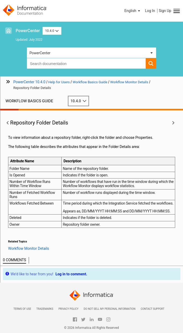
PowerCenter (28, 30)
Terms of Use (22, 308)
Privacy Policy (68, 308)
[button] (133, 11)
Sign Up (165, 11)
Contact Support (152, 308)
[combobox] (86, 63)
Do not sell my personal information (109, 308)
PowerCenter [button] (39, 53)
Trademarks (44, 308)
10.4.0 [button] (52, 31)
